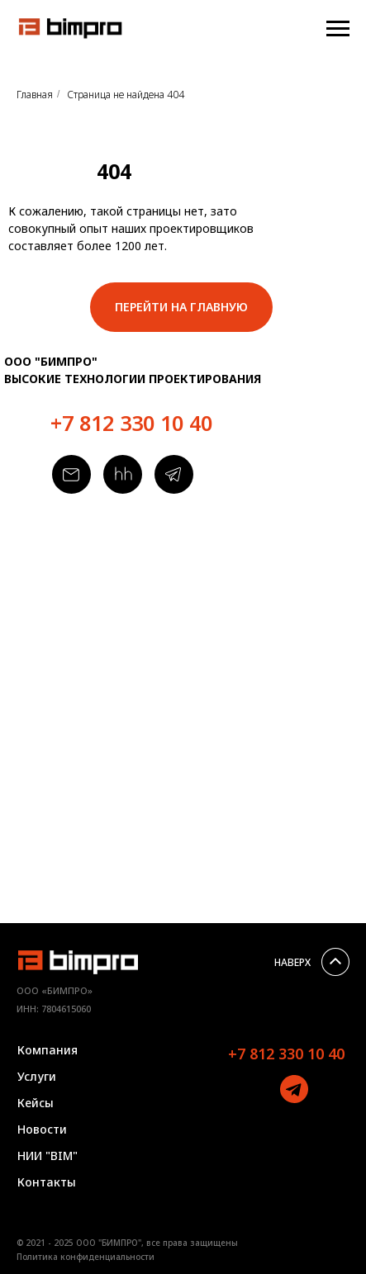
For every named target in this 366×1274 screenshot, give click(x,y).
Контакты (46, 1182)
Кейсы (35, 1103)
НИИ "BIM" (47, 1155)
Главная (35, 95)
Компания (47, 1050)
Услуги (36, 1076)
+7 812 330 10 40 (131, 423)
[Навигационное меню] (337, 29)
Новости (42, 1129)
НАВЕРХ (292, 962)
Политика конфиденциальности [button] (85, 1256)
